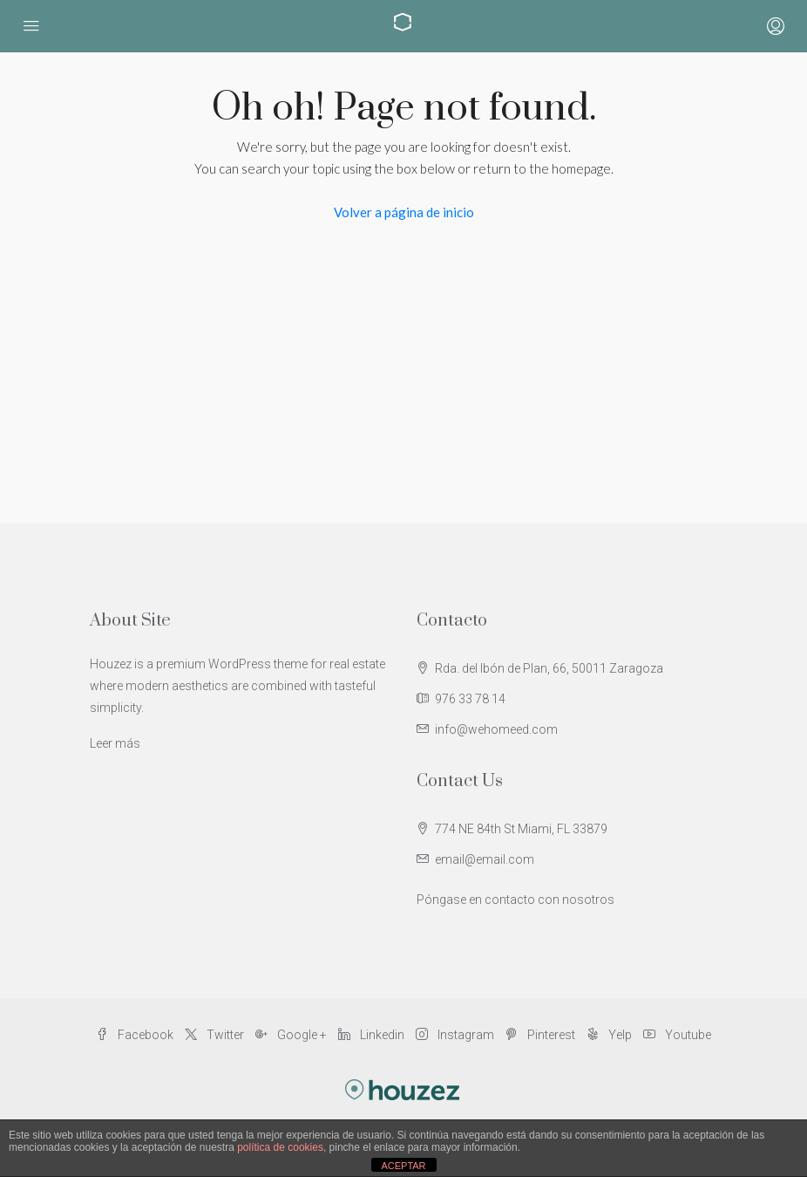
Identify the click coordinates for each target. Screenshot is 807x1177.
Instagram (456, 1035)
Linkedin (372, 1035)
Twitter (216, 1035)
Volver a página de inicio (404, 212)
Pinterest (541, 1035)
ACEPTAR (403, 1165)
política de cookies (280, 1147)
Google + (292, 1035)
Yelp (610, 1035)
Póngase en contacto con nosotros (515, 900)
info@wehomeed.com (496, 729)
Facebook (136, 1035)
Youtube (677, 1035)
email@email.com (484, 859)
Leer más (115, 743)
